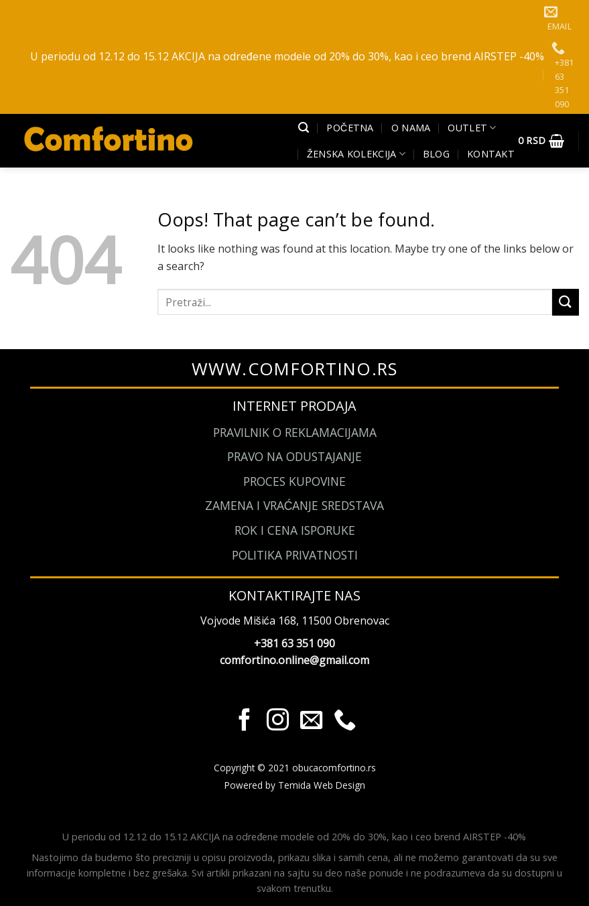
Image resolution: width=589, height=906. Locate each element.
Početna (349, 127)
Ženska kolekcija (356, 154)
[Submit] (565, 302)
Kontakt (491, 153)
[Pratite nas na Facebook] (244, 721)
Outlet (472, 128)
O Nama (411, 127)
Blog (436, 153)
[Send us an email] (311, 721)
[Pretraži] (303, 128)
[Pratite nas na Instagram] (278, 721)
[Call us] (345, 721)
